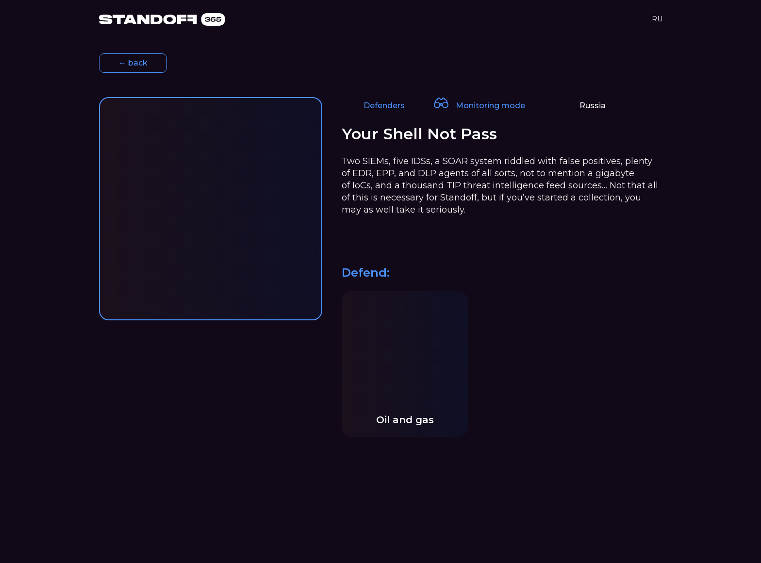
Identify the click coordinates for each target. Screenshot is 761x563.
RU (657, 19)
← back (133, 62)
